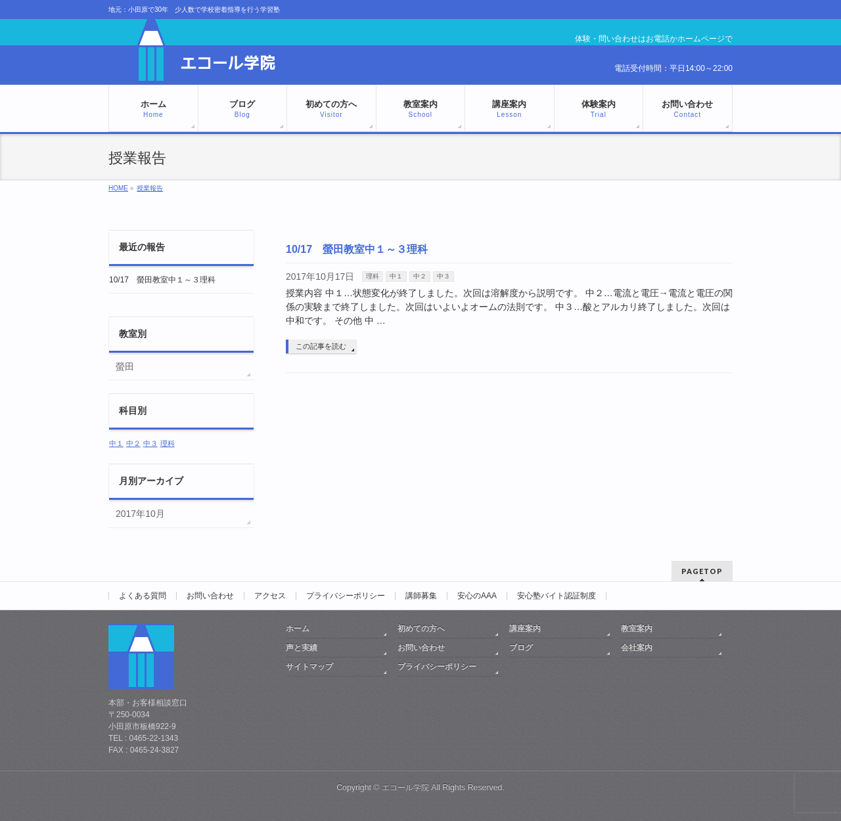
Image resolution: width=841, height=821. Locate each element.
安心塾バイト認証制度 (556, 596)
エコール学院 (405, 787)
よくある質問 (142, 596)
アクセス (270, 596)
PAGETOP (702, 571)
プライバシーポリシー (345, 596)
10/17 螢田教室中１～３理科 (357, 249)
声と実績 (301, 647)
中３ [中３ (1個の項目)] (150, 443)
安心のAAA (477, 596)
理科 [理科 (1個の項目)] (167, 443)
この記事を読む (321, 346)
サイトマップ (309, 666)
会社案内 (636, 647)
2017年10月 (140, 513)
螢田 (125, 366)
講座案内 (525, 628)
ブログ (521, 647)
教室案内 (636, 628)
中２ (419, 276)
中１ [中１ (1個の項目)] (116, 443)
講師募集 (421, 596)
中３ (443, 276)
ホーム (297, 628)
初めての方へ (421, 628)
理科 (372, 276)
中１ (396, 276)
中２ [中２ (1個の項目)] (133, 443)
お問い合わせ (210, 596)
